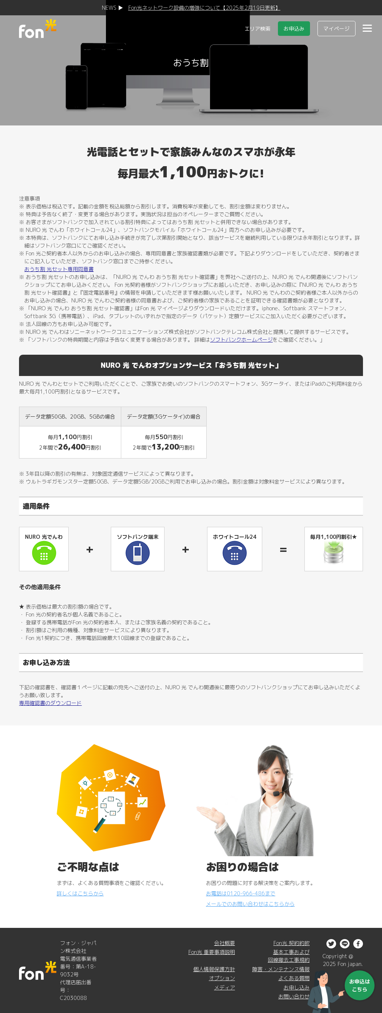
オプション (222, 978)
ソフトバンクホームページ (241, 339)
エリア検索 (257, 28)
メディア (224, 987)
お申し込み (297, 987)
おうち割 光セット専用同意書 (59, 269)
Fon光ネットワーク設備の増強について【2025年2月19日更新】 (204, 7)
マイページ (336, 28)
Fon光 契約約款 (291, 943)
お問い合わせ (294, 996)
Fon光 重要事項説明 (211, 951)
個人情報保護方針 (214, 969)
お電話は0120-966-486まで (240, 893)
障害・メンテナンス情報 (281, 969)
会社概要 (224, 943)
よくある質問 (294, 978)
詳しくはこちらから (80, 893)
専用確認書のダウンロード (50, 702)
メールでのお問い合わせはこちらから (250, 903)
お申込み (294, 28)
